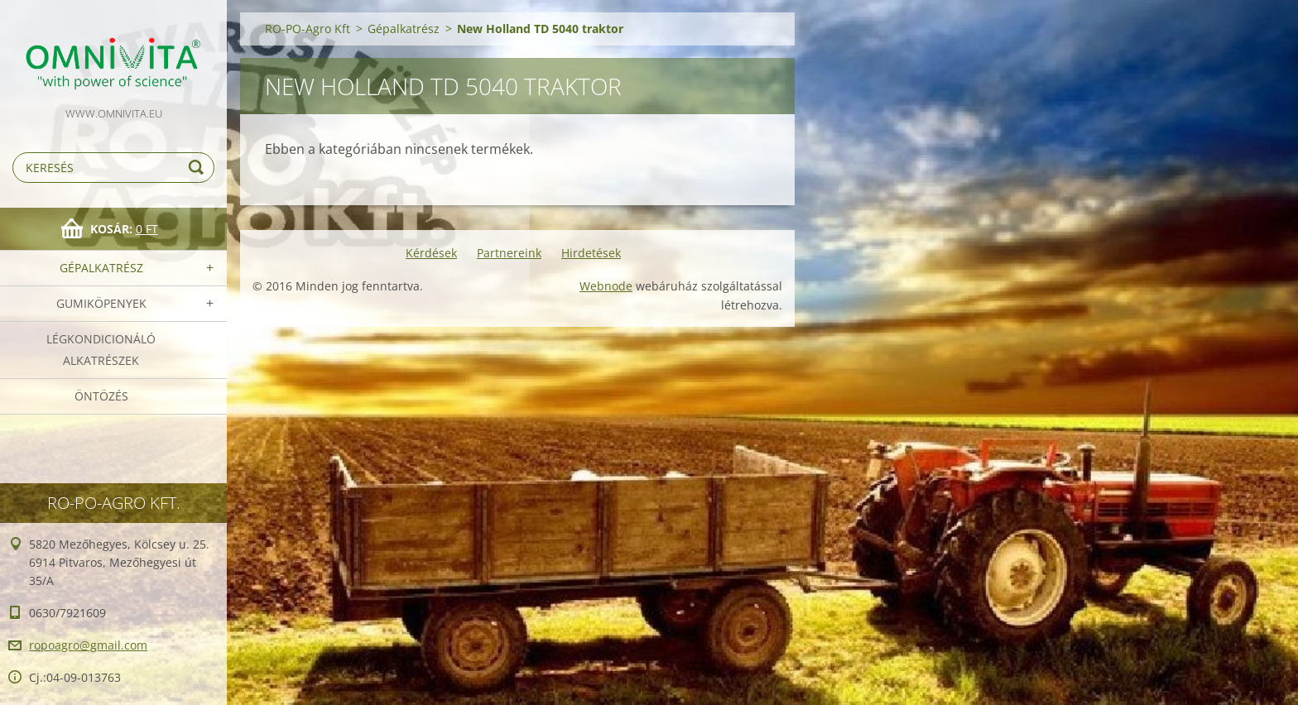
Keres (198, 167)
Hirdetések (591, 253)
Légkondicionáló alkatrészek (101, 349)
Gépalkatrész (101, 268)
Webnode (605, 286)
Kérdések (431, 253)
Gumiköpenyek (101, 303)
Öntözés (101, 396)
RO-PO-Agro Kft (307, 28)
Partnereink (509, 253)
